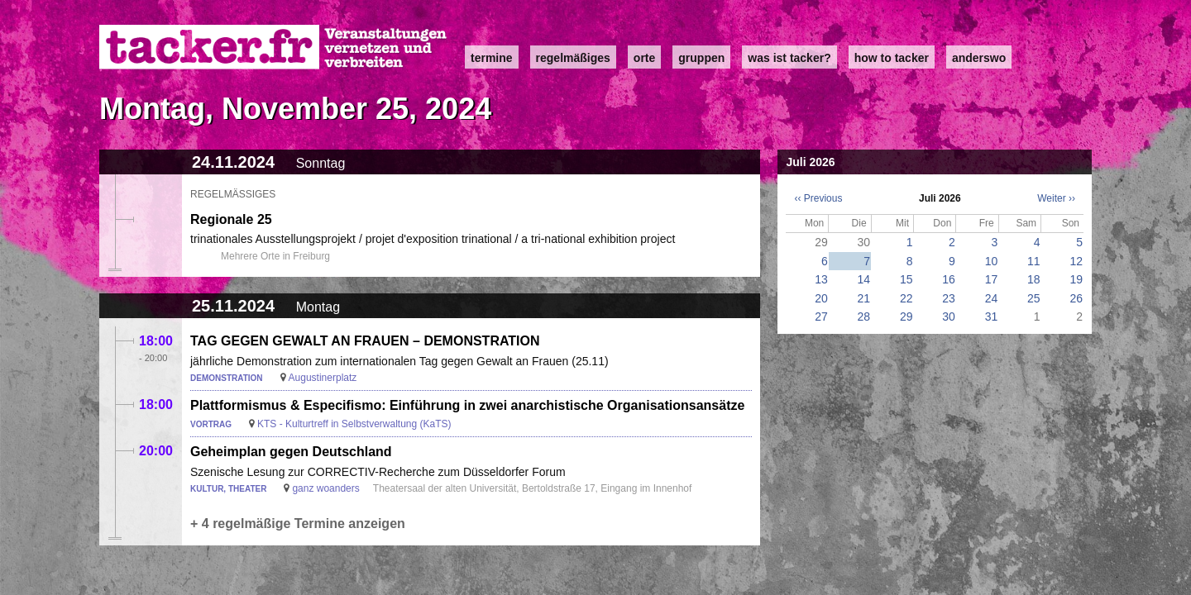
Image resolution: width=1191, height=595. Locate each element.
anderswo (979, 57)
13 (821, 279)
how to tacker (891, 57)
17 (991, 279)
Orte (644, 57)
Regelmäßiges (573, 57)
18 (1033, 279)
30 (948, 316)
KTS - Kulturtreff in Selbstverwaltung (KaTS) (354, 424)
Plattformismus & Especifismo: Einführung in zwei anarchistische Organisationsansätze (467, 405)
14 (864, 279)
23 (948, 298)
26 (1076, 298)
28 (864, 316)
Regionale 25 (231, 219)
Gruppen (701, 57)
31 (991, 316)
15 (906, 279)
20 (821, 298)
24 (991, 298)
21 (864, 298)
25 (1033, 298)
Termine (492, 57)
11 (1033, 261)
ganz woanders (325, 488)
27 (821, 316)
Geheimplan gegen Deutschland (291, 452)
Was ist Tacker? (789, 57)
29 (906, 316)
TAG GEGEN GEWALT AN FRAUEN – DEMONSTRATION (365, 341)
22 (906, 298)
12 (1076, 261)
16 (948, 279)
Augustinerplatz (323, 377)
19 (1076, 279)
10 (991, 261)
